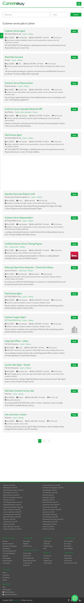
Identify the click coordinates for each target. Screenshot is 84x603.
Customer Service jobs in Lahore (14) (51, 485)
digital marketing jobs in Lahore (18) (12, 517)
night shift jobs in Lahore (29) (50, 514)
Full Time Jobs (67, 556)
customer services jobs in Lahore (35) (52, 509)
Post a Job (46, 558)
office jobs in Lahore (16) (9, 519)
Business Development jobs (9, 551)
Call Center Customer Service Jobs (19, 390)
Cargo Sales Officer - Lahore (16, 340)
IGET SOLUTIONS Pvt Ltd (13, 320)
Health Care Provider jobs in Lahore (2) (12, 497)
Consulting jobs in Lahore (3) (50, 490)
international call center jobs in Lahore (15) (53, 519)
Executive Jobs (27, 556)
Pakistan (30, 34)
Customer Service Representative (19, 82)
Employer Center (48, 560)
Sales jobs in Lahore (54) (9, 485)
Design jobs (5, 556)
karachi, (22, 368)
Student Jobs (26, 565)
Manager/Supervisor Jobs (29, 560)
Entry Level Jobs (27, 553)
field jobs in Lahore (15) (8, 524)
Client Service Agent (13, 134)
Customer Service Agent (15, 30)
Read (45, 548)
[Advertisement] (42, 173)
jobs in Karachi (67, 546)
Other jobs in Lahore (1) (8, 500)
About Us (5, 572)
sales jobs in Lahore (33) (48, 512)
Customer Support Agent (15, 317)
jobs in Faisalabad (68, 548)
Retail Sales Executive (14, 56)
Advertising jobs (6, 558)
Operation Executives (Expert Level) (20, 193)
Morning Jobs (26, 541)
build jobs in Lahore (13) (48, 529)
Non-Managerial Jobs (28, 558)
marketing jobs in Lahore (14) (50, 524)
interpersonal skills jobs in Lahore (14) (12, 529)
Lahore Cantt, (23, 270)
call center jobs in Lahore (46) (50, 507)
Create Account (47, 556)
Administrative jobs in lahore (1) (50, 502)
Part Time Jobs (68, 560)
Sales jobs (5, 541)
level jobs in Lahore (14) (48, 526)
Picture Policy (6, 577)
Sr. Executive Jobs (27, 563)
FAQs (4, 587)
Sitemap (5, 580)
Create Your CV (47, 541)
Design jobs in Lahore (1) (48, 500)
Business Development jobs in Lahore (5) (13, 490)
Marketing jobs (6, 548)
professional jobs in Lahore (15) (50, 521)
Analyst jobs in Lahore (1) (49, 497)
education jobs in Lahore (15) (10, 521)
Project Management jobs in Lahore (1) (12, 502)
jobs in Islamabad (68, 541)
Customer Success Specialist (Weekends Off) (23, 108)
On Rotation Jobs (27, 546)
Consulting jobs (6, 563)
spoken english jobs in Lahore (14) (11, 526)
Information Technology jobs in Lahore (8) (53, 487)
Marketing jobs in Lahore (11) (10, 487)
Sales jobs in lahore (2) (48, 495)
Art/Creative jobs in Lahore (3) (50, 492)
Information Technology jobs (10, 546)
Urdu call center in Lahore (15, 414)
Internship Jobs (68, 558)
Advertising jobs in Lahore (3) (10, 492)
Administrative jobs (7, 560)
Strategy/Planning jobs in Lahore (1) (12, 504)
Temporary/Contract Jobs (70, 563)
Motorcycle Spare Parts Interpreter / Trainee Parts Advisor (29, 267)
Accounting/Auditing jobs (9, 553)
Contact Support (48, 563)
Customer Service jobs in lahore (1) (51, 504)
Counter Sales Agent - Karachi (17, 364)
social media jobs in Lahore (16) (50, 517)
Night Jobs (26, 543)
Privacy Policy (6, 575)
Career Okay (16, 600)
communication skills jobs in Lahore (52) (13, 507)
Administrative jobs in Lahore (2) (11, 495)
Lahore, (25, 34)
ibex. (6, 247)
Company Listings (48, 546)
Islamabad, (28, 112)
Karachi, (17, 112)
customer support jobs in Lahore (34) (12, 512)
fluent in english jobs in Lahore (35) (12, 509)
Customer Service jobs (8, 543)
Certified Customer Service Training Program (23, 243)
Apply (74, 31)
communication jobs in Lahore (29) (11, 514)
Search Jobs (47, 543)
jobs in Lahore (67, 543)
